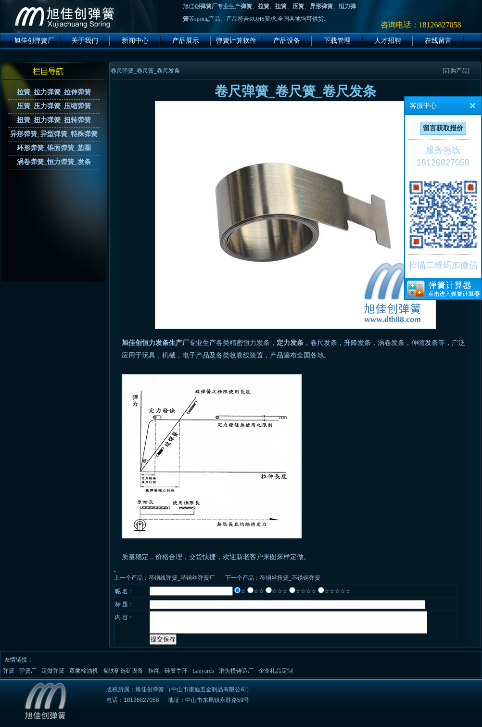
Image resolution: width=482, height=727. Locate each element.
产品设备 (286, 40)
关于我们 (84, 40)
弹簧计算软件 (236, 40)
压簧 (298, 6)
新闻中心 (135, 40)
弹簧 (246, 6)
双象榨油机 (83, 675)
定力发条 (290, 342)
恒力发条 (256, 342)
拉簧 (263, 6)
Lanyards (203, 675)
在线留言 (438, 40)
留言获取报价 (443, 128)
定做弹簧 (52, 675)
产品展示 (185, 40)
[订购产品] (456, 70)
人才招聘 (387, 40)
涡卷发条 (391, 342)
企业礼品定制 (275, 675)
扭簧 (281, 6)
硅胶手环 (176, 675)
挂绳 (154, 675)
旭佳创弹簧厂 (34, 40)
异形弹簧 (321, 6)
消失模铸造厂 (236, 675)
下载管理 (337, 40)
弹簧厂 (208, 6)
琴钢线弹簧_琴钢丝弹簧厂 (182, 577)
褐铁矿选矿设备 (123, 675)
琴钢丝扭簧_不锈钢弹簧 (290, 577)
